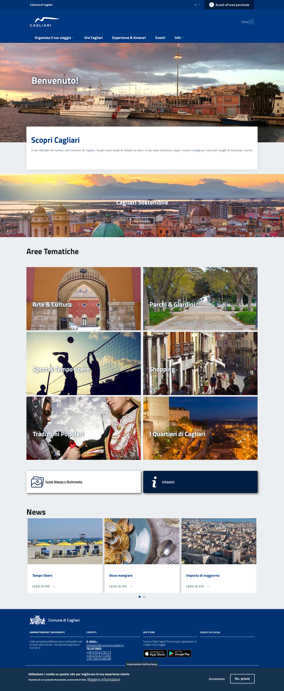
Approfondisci (142, 221)
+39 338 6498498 (98, 658)
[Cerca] (249, 22)
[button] (139, 597)
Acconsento (217, 681)
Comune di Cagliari (41, 5)
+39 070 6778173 (98, 652)
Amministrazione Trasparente (47, 632)
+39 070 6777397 (98, 655)
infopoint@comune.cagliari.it (105, 645)
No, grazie (242, 681)
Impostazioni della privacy (142, 666)
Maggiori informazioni (103, 681)
